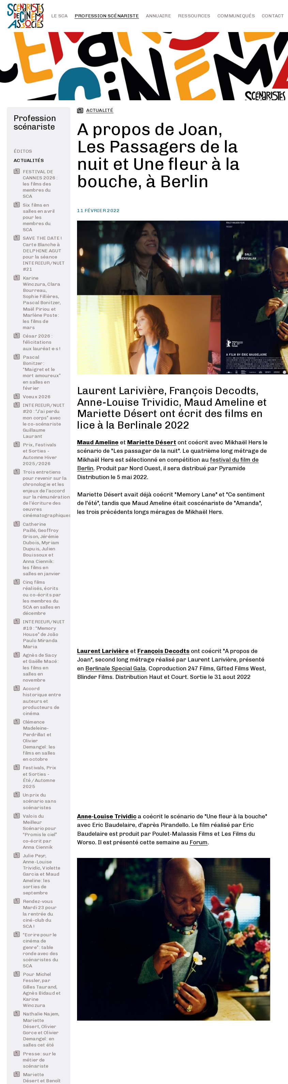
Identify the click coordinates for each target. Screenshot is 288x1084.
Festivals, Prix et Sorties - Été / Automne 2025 (35, 777)
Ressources (194, 16)
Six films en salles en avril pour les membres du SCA (34, 217)
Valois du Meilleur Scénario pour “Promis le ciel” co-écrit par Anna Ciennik (35, 831)
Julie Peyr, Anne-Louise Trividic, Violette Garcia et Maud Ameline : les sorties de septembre (37, 874)
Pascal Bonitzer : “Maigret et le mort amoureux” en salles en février (37, 372)
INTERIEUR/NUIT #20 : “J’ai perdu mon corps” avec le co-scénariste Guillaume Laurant (37, 420)
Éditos (23, 151)
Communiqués (236, 16)
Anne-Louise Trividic (106, 816)
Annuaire (158, 16)
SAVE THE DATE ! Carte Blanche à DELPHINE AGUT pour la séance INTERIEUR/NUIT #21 (37, 253)
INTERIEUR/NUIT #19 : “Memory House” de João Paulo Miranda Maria (37, 634)
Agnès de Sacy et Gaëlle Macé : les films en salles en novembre (36, 667)
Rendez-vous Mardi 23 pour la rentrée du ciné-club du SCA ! (35, 914)
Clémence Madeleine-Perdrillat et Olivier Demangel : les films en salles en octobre (34, 740)
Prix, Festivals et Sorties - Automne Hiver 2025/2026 (35, 454)
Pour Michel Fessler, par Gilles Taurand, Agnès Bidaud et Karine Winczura (37, 989)
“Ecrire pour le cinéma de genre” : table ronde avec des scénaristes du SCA (36, 950)
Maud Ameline (98, 442)
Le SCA (59, 16)
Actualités (29, 160)
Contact (273, 16)
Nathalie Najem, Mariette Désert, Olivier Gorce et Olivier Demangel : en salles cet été (36, 1029)
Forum (199, 842)
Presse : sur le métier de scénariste (35, 1060)
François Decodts (163, 651)
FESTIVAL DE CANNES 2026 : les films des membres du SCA (36, 184)
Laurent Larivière (103, 651)
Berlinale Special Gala (115, 668)
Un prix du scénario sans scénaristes (35, 801)
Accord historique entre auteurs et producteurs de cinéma (37, 701)
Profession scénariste (107, 16)
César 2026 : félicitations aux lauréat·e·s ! (37, 342)
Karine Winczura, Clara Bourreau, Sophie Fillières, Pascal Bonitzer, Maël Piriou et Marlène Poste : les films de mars (37, 303)
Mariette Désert (151, 442)
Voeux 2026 (32, 397)
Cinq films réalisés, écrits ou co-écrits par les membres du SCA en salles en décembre (37, 597)
